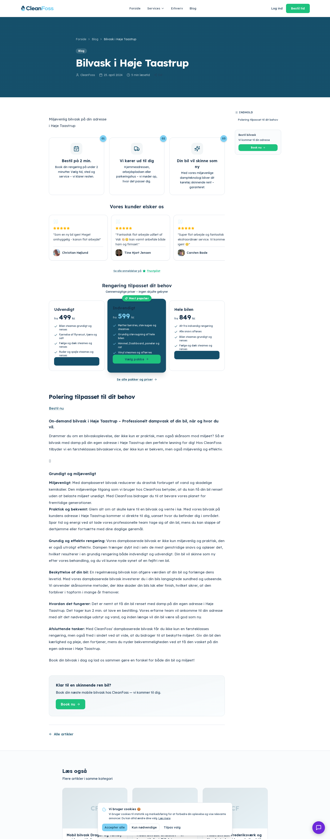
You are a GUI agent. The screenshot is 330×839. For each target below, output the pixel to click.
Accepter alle (115, 827)
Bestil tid (298, 8)
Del (158, 74)
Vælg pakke (76, 361)
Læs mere (164, 818)
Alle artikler (61, 734)
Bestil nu (56, 408)
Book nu (70, 704)
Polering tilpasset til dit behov (258, 119)
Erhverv (177, 8)
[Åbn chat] (318, 827)
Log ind (277, 8)
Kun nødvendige (144, 827)
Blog (193, 8)
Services (155, 8)
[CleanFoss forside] (37, 8)
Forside (135, 8)
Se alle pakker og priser (137, 379)
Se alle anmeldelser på (136, 271)
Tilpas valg (172, 827)
